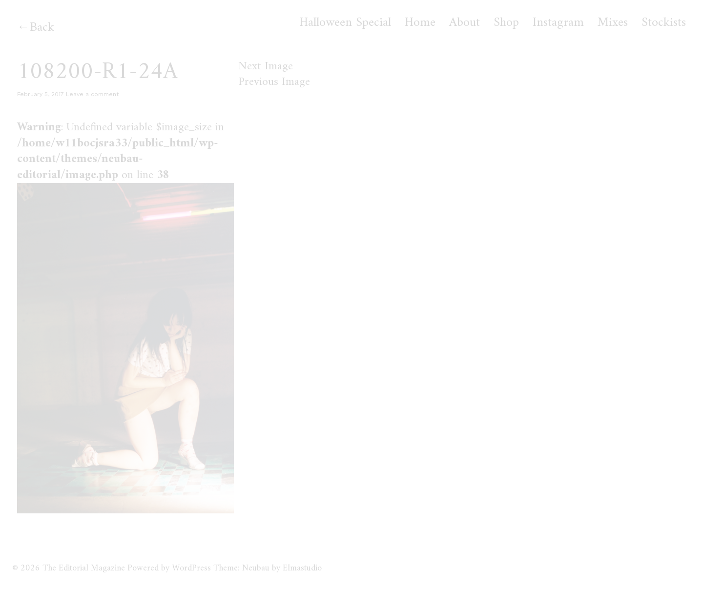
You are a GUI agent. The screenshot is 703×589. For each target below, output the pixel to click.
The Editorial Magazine (83, 568)
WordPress (191, 568)
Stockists (663, 23)
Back (42, 28)
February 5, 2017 (40, 94)
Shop (506, 23)
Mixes (613, 23)
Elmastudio (302, 568)
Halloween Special (345, 23)
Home (420, 23)
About (464, 23)
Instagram (558, 23)
